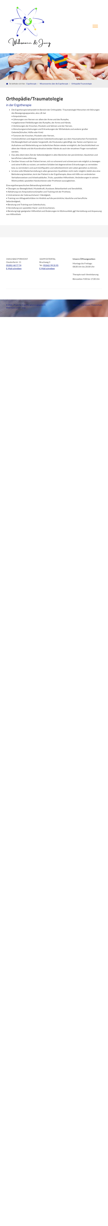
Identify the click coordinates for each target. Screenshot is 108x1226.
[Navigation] (95, 26)
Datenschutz (97, 305)
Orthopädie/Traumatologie (81, 84)
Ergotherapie (31, 84)
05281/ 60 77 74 (13, 265)
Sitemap (76, 305)
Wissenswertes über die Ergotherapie (54, 84)
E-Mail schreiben (14, 268)
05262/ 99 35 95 (50, 265)
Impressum (85, 305)
